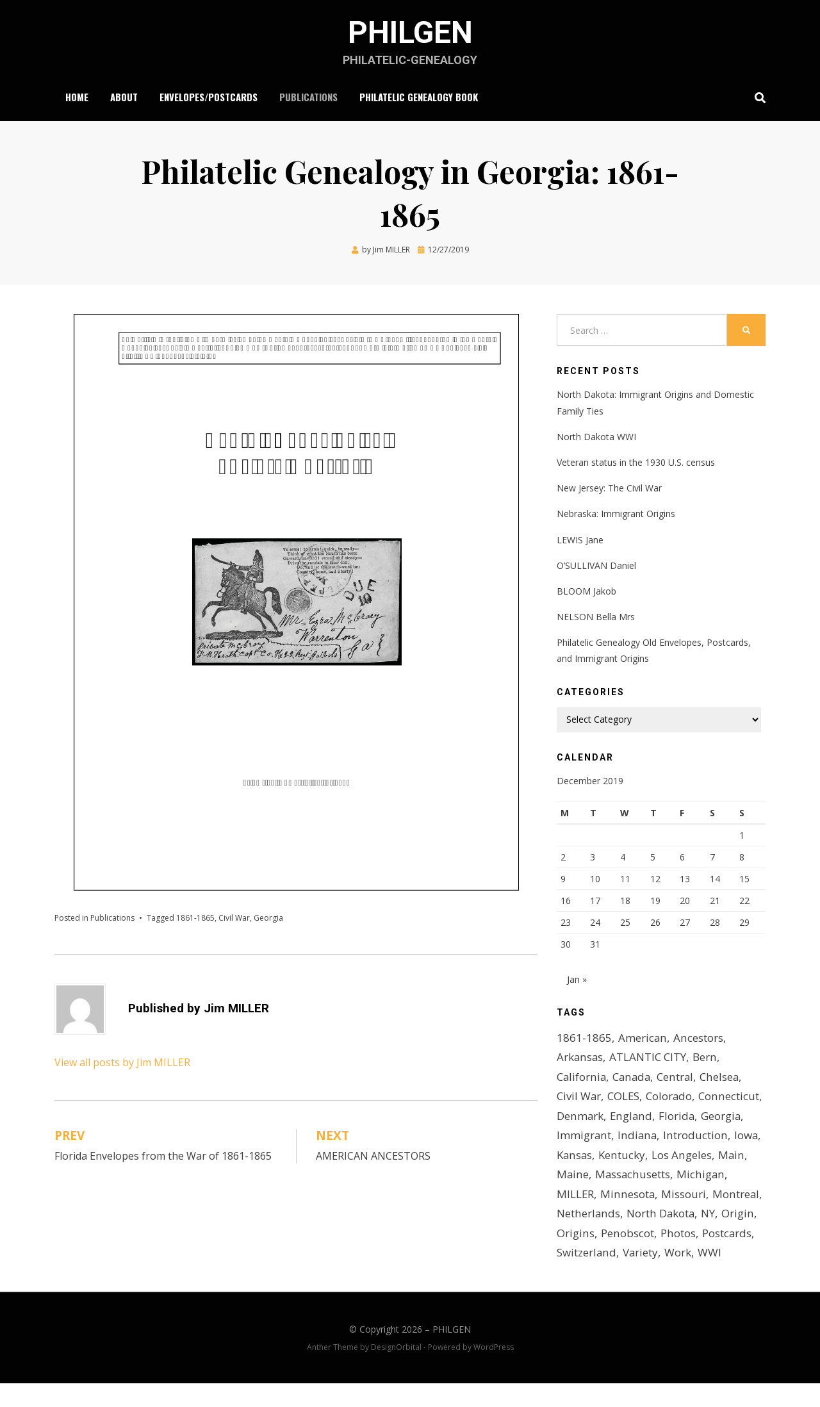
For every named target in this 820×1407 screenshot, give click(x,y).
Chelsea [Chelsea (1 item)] (721, 1080)
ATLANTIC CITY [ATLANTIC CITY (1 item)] (648, 1060)
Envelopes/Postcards (209, 97)
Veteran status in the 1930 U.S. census (636, 462)
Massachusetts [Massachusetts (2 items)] (594, 1197)
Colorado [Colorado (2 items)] (670, 1099)
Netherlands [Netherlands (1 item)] (588, 1237)
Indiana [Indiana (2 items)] (726, 1138)
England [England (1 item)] (697, 1119)
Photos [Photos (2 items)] (676, 1256)
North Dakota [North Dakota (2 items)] (660, 1237)
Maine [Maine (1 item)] (671, 1178)
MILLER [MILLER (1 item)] (711, 1197)
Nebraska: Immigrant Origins (616, 513)
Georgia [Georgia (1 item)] (620, 1138)
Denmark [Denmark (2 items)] (646, 1119)
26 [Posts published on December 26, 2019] (655, 922)
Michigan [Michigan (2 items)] (662, 1197)
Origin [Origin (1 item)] (737, 1237)
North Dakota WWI (596, 437)
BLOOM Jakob (586, 591)
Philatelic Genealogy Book (418, 97)
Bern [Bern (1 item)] (705, 1060)
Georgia (268, 917)
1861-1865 (195, 917)
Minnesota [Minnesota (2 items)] (584, 1217)
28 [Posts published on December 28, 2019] (715, 922)
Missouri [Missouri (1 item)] (639, 1217)
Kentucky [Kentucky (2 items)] (723, 1158)
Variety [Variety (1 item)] (641, 1276)
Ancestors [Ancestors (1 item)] (698, 1041)
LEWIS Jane (580, 539)
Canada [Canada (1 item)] (632, 1080)
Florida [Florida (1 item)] (575, 1138)
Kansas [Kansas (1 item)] (675, 1158)
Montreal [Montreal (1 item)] (691, 1217)
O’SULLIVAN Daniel (596, 565)
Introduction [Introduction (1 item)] (588, 1158)
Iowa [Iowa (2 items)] (639, 1158)
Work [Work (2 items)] (678, 1276)
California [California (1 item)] (582, 1080)
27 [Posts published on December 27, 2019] (685, 922)
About (124, 97)
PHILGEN (410, 32)
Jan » (577, 983)
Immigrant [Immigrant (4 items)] (673, 1138)
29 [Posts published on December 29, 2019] (744, 922)
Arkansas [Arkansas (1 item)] (580, 1060)
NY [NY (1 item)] (708, 1237)
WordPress (493, 1370)
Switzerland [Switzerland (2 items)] (586, 1276)
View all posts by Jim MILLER (122, 1062)
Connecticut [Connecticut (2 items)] (586, 1119)
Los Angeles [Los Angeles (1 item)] (586, 1178)
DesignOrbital (396, 1370)
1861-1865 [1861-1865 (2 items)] (584, 1041)
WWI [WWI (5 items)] (710, 1276)
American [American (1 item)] (642, 1041)
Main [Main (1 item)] (636, 1178)
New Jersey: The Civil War (609, 488)
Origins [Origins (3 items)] (575, 1256)
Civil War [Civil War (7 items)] (579, 1099)
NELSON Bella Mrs (596, 617)
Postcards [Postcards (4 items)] (725, 1256)
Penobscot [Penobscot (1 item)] (626, 1256)
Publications (308, 97)
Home (76, 97)
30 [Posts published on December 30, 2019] (566, 944)
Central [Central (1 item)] (677, 1080)
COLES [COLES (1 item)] (624, 1099)
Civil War (234, 917)
